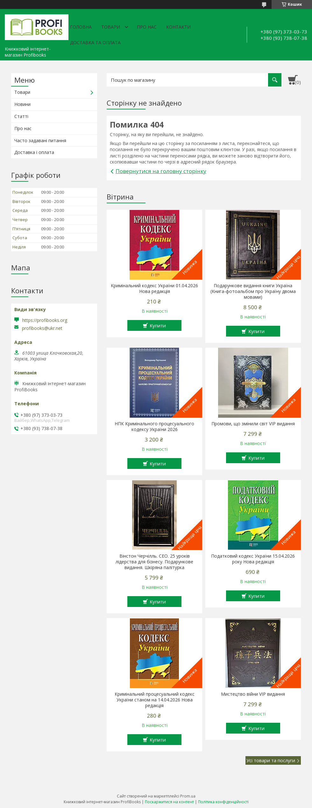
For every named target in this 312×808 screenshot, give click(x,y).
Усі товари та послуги (270, 760)
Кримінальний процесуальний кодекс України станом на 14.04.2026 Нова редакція (155, 699)
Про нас (147, 27)
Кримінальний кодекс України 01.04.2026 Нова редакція (154, 288)
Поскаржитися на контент (169, 802)
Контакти (178, 27)
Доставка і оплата (34, 152)
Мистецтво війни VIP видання (253, 694)
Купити (158, 325)
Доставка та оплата (95, 42)
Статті (21, 116)
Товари (110, 27)
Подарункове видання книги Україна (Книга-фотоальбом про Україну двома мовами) (253, 291)
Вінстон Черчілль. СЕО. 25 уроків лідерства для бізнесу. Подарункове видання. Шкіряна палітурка (154, 561)
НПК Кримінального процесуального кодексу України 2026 (154, 426)
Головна (81, 27)
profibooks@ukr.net (42, 328)
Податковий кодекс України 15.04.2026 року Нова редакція (253, 559)
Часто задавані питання (40, 140)
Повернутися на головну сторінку (161, 171)
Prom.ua (187, 796)
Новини (22, 104)
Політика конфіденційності (223, 802)
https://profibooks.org (44, 320)
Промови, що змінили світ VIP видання (253, 424)
